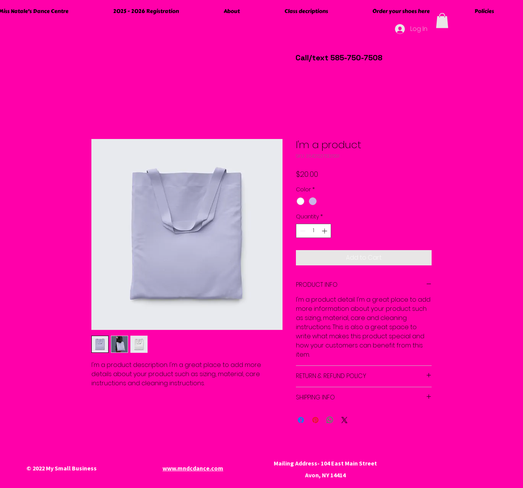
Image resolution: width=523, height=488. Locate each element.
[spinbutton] (313, 231)
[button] (442, 20)
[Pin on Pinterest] (315, 420)
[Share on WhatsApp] (330, 420)
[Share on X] (344, 420)
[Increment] (325, 231)
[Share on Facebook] (300, 420)
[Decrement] (302, 231)
